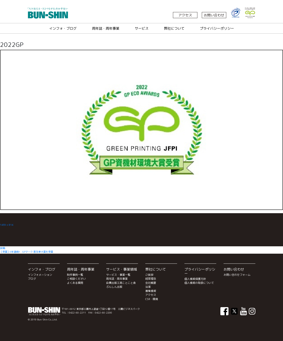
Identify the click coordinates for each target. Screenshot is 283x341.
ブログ (32, 279)
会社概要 (150, 283)
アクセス (185, 15)
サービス (141, 28)
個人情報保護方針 (195, 279)
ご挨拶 (149, 275)
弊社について (174, 28)
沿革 (148, 287)
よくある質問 (75, 283)
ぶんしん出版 (114, 287)
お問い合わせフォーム (237, 275)
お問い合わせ (214, 15)
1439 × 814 (6, 224)
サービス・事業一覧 (118, 275)
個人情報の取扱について (199, 283)
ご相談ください (76, 279)
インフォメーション (40, 275)
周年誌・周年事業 (105, 28)
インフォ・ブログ (63, 28)
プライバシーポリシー (217, 28)
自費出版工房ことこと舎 (121, 283)
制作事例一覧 (75, 275)
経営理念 (150, 279)
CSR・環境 (151, 299)
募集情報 (150, 291)
